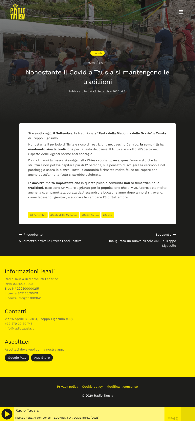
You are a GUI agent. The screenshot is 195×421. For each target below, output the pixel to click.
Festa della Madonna (63, 215)
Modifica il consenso (122, 386)
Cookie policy (92, 386)
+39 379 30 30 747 (18, 324)
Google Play (17, 357)
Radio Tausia (90, 215)
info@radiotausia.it (19, 328)
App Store (42, 357)
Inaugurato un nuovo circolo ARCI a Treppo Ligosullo (138, 240)
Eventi (97, 53)
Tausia (107, 215)
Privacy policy (67, 386)
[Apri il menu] (181, 11)
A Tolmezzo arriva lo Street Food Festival (56, 237)
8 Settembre (38, 215)
